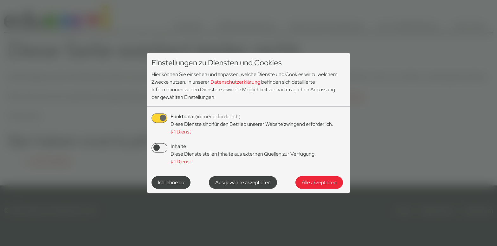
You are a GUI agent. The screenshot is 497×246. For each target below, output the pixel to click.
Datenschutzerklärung (235, 82)
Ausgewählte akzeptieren (243, 182)
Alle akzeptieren (319, 182)
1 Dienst (181, 131)
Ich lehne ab (171, 182)
